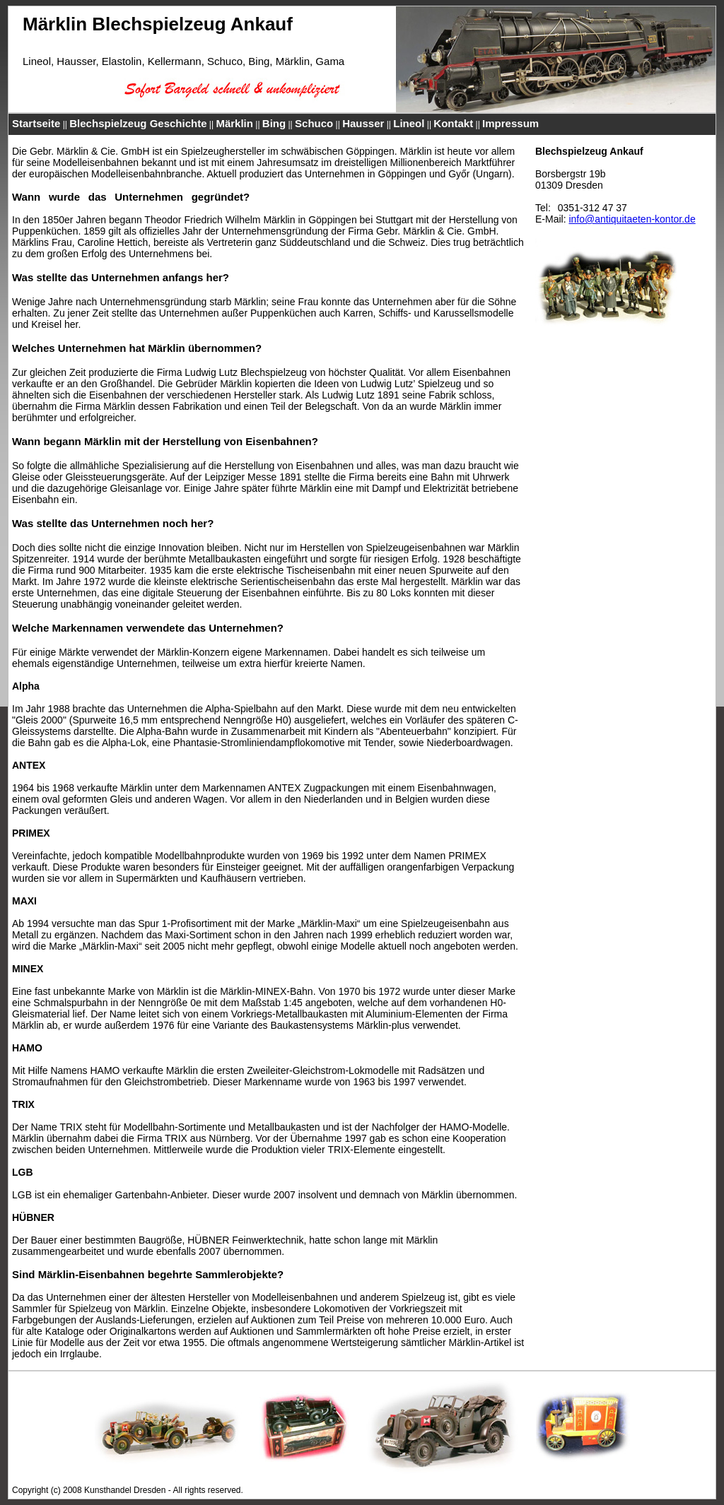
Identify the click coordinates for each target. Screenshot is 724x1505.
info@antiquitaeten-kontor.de (631, 219)
